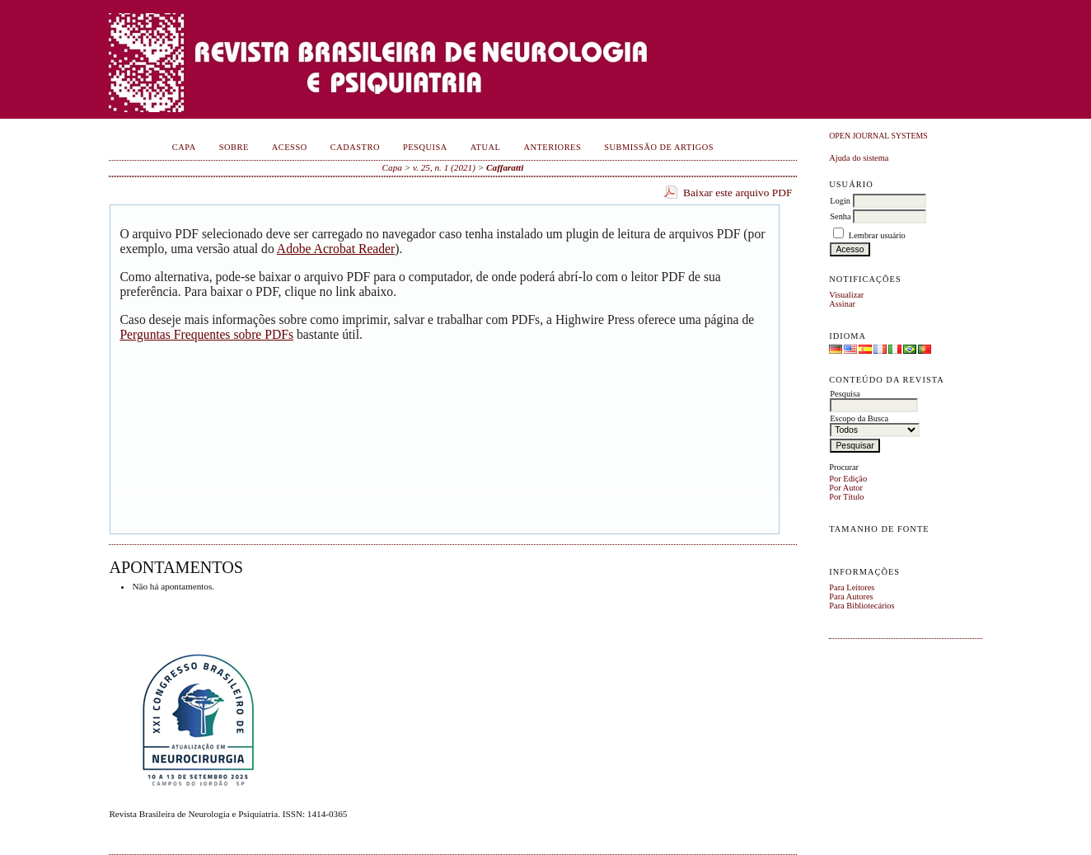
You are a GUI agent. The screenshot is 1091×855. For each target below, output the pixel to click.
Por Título (846, 496)
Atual (486, 147)
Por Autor (846, 487)
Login (840, 200)
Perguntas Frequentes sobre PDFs (206, 334)
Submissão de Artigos (659, 147)
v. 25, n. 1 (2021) (444, 167)
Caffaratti (504, 167)
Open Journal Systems (878, 135)
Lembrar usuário (877, 235)
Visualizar (846, 294)
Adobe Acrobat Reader (336, 249)
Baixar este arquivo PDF (738, 192)
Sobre (234, 147)
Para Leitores (851, 587)
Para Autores (851, 596)
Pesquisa (425, 147)
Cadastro (355, 147)
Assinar (842, 303)
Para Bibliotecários (861, 605)
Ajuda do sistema (858, 157)
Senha (840, 216)
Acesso (289, 147)
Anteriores (552, 147)
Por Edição (848, 478)
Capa (184, 147)
